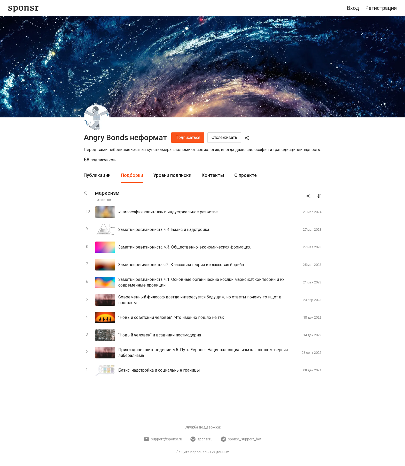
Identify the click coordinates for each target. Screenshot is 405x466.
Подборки (132, 175)
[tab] (97, 175)
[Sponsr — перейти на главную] (23, 8)
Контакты (213, 175)
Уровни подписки (172, 175)
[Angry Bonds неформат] (97, 117)
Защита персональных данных (202, 452)
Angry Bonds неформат (125, 137)
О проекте (245, 175)
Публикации (97, 175)
